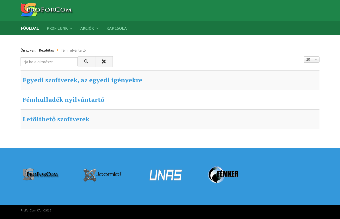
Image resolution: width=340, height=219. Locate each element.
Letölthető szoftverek (56, 119)
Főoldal (30, 28)
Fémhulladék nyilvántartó (63, 99)
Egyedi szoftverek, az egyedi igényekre (82, 80)
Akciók (87, 28)
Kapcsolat (118, 28)
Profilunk (57, 28)
